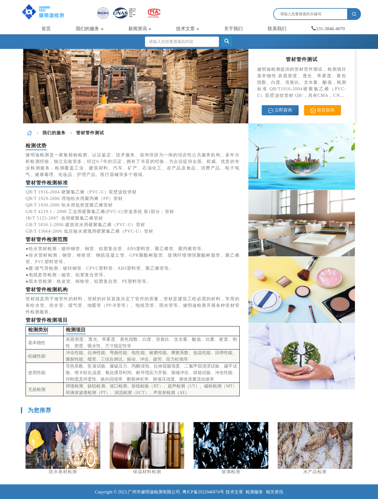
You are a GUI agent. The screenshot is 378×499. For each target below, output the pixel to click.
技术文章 (187, 28)
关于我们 (233, 28)
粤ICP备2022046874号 (203, 492)
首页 (46, 28)
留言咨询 (322, 110)
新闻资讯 (139, 28)
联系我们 (277, 28)
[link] (29, 133)
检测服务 (254, 492)
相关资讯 (274, 492)
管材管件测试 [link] (90, 133)
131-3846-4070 (328, 28)
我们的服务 (89, 28)
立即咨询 (280, 110)
